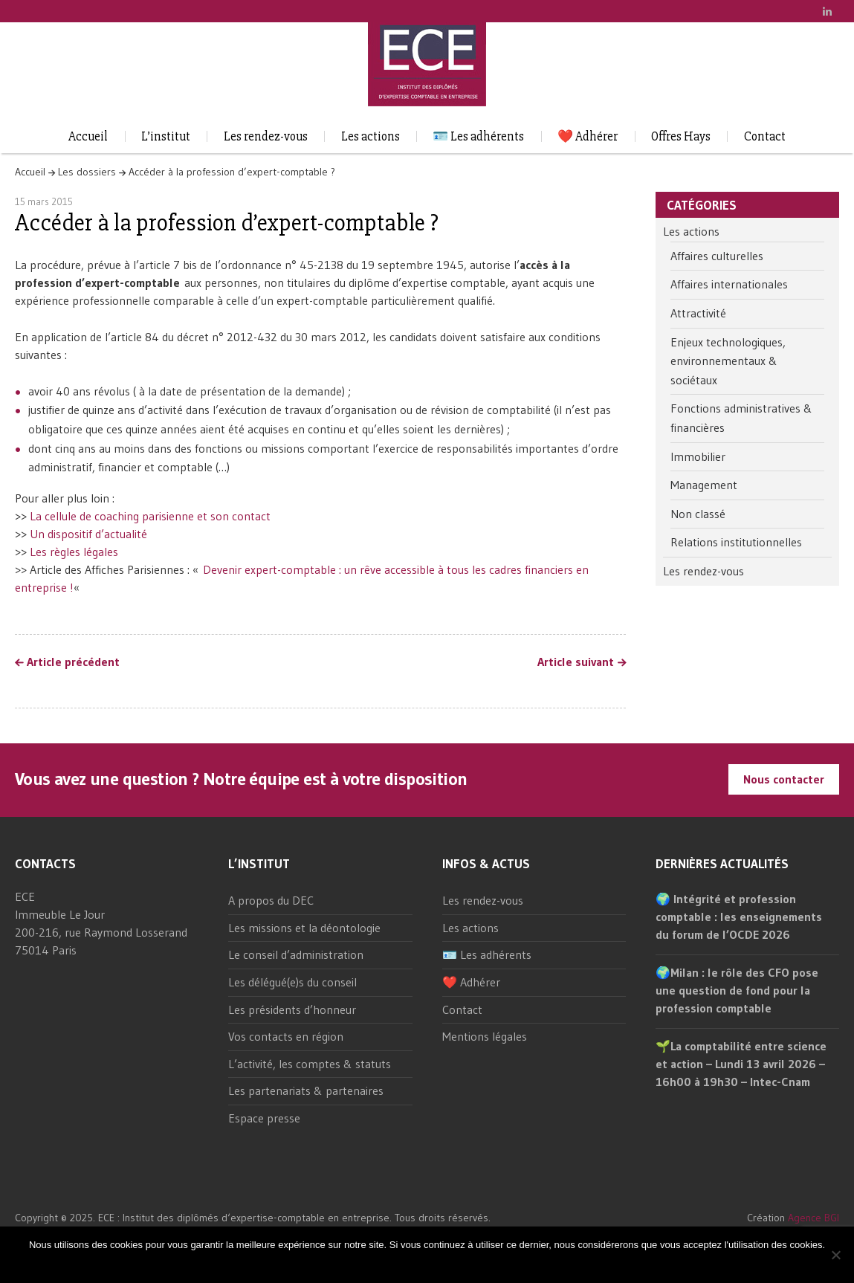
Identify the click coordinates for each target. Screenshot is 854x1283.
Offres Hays (681, 136)
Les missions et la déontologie (304, 927)
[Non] (835, 1254)
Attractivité (698, 313)
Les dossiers (87, 171)
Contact (765, 136)
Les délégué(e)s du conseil (292, 982)
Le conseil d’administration (295, 954)
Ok (418, 1264)
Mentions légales (484, 1036)
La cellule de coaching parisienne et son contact (152, 515)
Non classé (697, 513)
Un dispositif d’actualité (91, 533)
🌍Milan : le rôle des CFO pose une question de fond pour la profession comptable (737, 990)
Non (441, 1264)
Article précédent (73, 662)
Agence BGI (813, 1217)
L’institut (165, 136)
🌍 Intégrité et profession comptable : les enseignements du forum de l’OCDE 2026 (739, 916)
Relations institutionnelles (736, 541)
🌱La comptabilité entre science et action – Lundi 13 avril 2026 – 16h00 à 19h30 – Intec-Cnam (741, 1063)
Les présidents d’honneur (292, 1009)
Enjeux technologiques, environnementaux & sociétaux (728, 361)
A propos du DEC (271, 900)
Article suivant (575, 662)
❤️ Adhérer (587, 136)
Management (703, 484)
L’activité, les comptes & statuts (309, 1063)
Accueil (88, 136)
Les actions (370, 136)
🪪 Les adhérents (478, 136)
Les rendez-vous (266, 136)
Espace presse (264, 1118)
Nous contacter (783, 779)
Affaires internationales (729, 284)
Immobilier (697, 456)
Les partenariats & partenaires (306, 1090)
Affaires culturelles (716, 255)
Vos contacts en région (285, 1036)
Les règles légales (74, 551)
